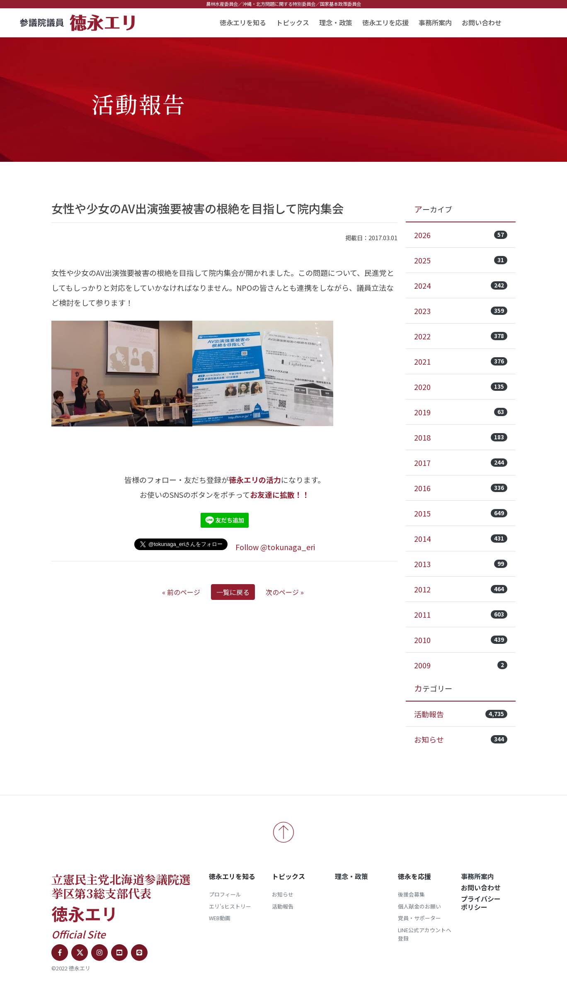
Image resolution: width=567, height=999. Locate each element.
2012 (460, 589)
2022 (460, 336)
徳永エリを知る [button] (243, 22)
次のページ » (285, 592)
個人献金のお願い (419, 906)
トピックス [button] (292, 22)
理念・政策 (335, 22)
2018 (460, 437)
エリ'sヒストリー (230, 906)
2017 (460, 462)
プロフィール (225, 894)
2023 (460, 310)
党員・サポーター (419, 918)
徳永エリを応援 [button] (385, 22)
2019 (460, 412)
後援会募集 (411, 894)
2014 (460, 538)
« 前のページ (181, 592)
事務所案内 (435, 22)
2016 (460, 487)
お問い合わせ (482, 22)
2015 (460, 513)
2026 (460, 234)
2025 (460, 260)
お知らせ (460, 739)
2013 (460, 563)
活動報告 (460, 714)
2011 (460, 614)
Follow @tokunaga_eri (275, 546)
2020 (460, 386)
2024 (460, 285)
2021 (460, 361)
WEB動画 (219, 918)
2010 (460, 639)
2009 (460, 665)
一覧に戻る (233, 592)
